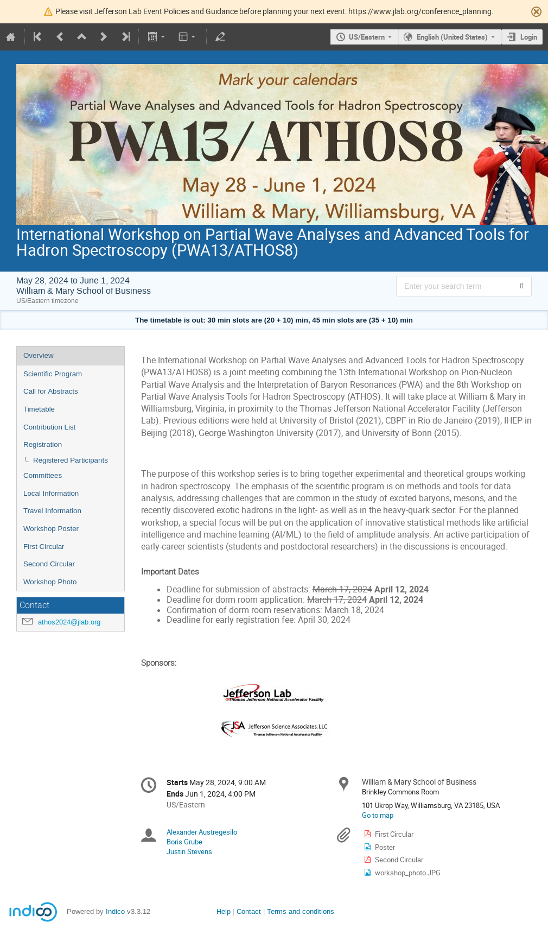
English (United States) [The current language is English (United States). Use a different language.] (452, 37)
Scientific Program (52, 374)
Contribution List (49, 427)
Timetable (39, 409)
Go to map (377, 815)
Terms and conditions (300, 911)
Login (528, 37)
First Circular (44, 546)
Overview (38, 355)
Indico (115, 911)
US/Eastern (367, 37)
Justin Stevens (189, 851)
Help (223, 911)
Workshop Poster (51, 529)
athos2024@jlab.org (69, 622)
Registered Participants (70, 460)
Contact (249, 911)
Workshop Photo (50, 582)
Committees (42, 475)
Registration (42, 444)
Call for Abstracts (50, 391)
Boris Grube (184, 842)
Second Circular (49, 564)
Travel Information (52, 511)
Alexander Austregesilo (202, 832)
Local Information (51, 493)
